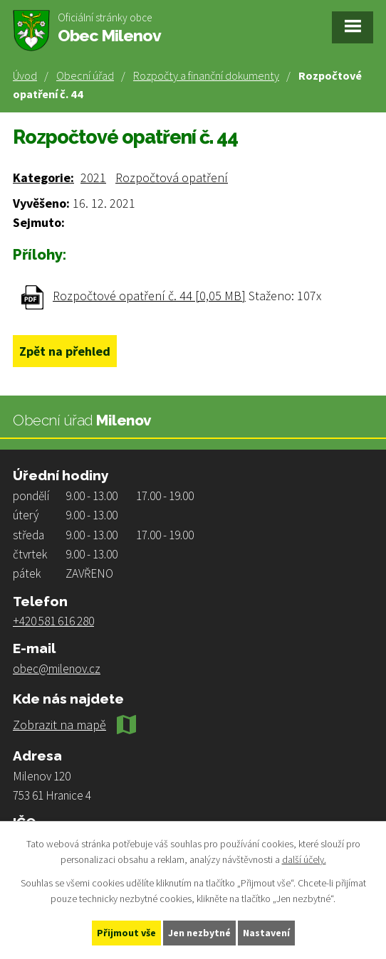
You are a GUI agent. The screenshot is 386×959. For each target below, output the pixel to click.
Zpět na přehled (64, 351)
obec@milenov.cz (56, 669)
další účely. (304, 860)
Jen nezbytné (199, 932)
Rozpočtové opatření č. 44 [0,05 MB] (149, 295)
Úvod (25, 75)
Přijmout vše (126, 932)
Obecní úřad (85, 75)
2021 (93, 177)
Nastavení (266, 932)
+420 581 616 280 (53, 621)
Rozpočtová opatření (171, 177)
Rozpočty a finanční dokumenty (206, 75)
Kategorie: (43, 177)
